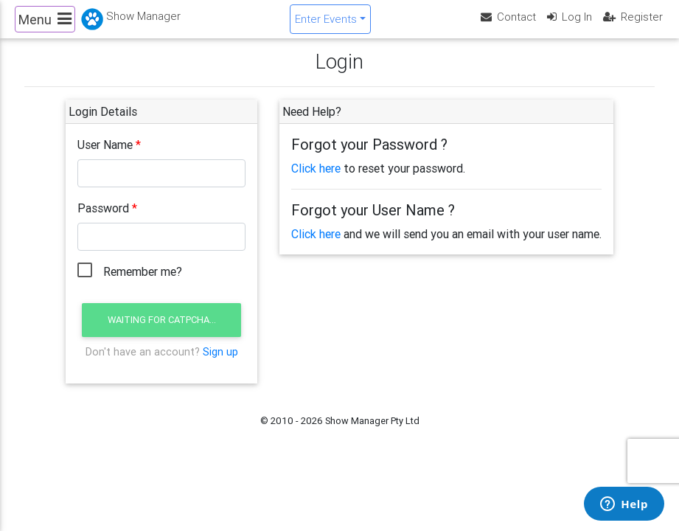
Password (103, 219)
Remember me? (142, 283)
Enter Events (326, 25)
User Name (105, 156)
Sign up (220, 363)
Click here (316, 180)
